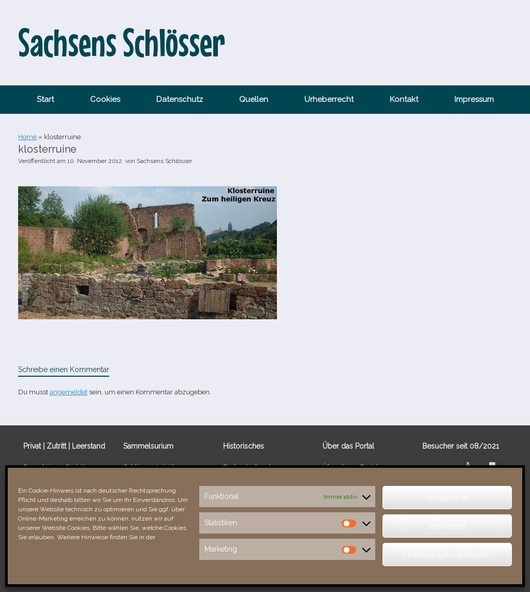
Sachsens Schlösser (164, 161)
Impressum (474, 99)
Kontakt (404, 99)
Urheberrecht (329, 99)
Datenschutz (179, 99)
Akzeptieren (447, 497)
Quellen (253, 99)
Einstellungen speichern (447, 554)
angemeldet (68, 392)
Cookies (105, 99)
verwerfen (447, 526)
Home (27, 137)
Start (45, 99)
